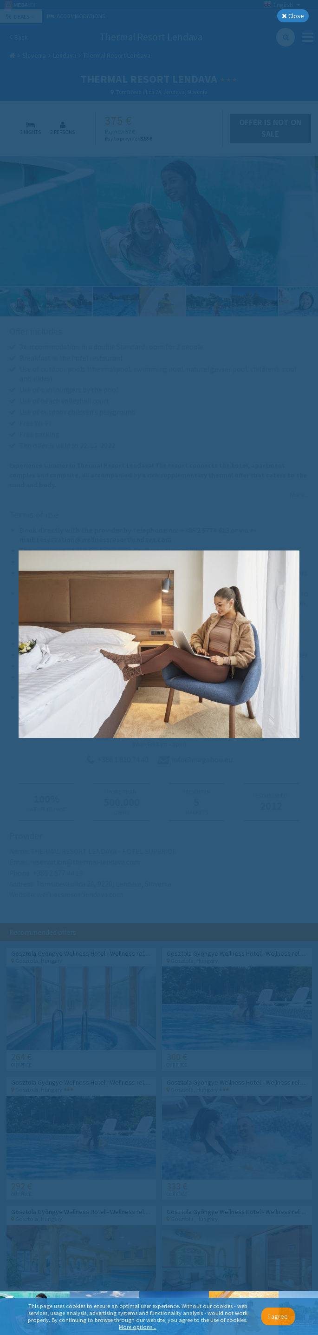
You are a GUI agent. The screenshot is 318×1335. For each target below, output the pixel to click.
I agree (278, 1316)
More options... (137, 1326)
